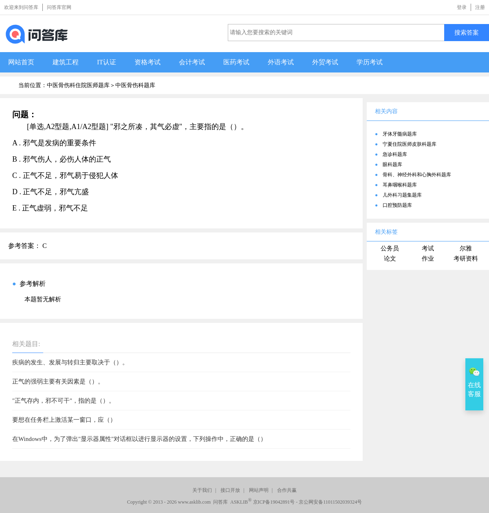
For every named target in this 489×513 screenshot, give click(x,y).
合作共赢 (287, 490)
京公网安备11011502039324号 (330, 502)
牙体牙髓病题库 (400, 134)
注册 (480, 7)
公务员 (390, 248)
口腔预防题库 (397, 205)
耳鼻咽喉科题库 (400, 185)
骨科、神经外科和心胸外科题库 (417, 175)
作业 (428, 258)
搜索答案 (466, 32)
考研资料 (466, 258)
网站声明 (259, 490)
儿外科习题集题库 (402, 195)
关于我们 (202, 490)
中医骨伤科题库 (135, 85)
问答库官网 (59, 7)
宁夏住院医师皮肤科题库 (409, 144)
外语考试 (281, 62)
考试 (428, 248)
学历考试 (370, 62)
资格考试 (147, 62)
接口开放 (230, 490)
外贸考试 (325, 62)
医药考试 (236, 62)
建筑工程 (66, 62)
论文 (390, 258)
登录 (462, 7)
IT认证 (106, 62)
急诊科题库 (395, 154)
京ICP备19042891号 (274, 502)
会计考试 (192, 62)
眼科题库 (392, 164)
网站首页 (21, 62)
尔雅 (466, 248)
